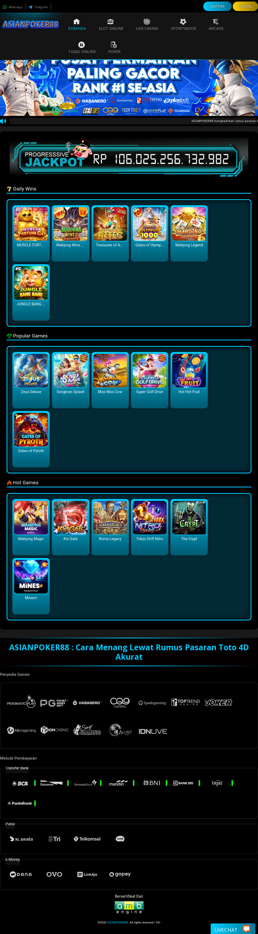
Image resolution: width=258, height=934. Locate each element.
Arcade (216, 24)
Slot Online (111, 24)
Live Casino (147, 24)
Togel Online (81, 47)
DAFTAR (217, 6)
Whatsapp (13, 7)
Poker (114, 47)
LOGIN (245, 6)
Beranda (77, 24)
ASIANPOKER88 (117, 922)
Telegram (38, 7)
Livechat (232, 929)
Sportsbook (183, 24)
